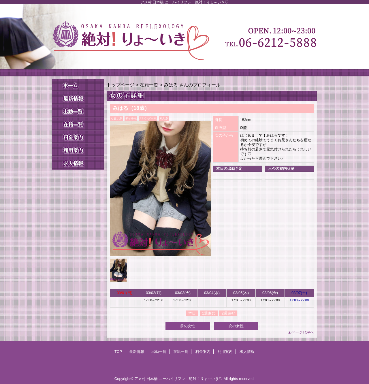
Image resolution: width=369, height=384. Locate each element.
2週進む (228, 313)
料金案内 (78, 137)
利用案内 (78, 150)
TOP (78, 85)
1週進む (208, 313)
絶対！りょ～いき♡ (184, 40)
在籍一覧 (78, 124)
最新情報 (78, 98)
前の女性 (187, 326)
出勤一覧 (78, 111)
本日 (192, 313)
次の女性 (236, 326)
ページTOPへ (302, 332)
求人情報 (78, 163)
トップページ (120, 84)
